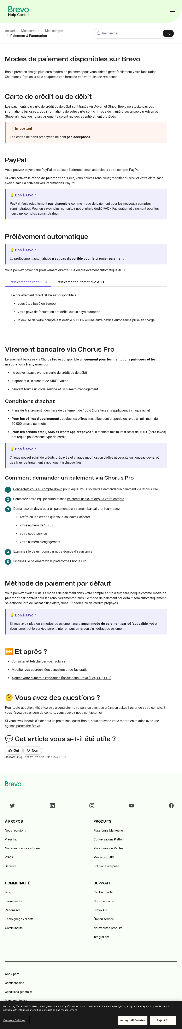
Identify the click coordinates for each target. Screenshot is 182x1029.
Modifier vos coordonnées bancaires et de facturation (50, 670)
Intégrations (102, 937)
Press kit (11, 839)
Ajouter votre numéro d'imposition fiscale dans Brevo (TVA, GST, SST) (61, 678)
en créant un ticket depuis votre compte (95, 499)
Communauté (14, 928)
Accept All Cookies (132, 1020)
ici (100, 713)
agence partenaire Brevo (22, 726)
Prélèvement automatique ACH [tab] (79, 282)
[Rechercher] (135, 33)
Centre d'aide (103, 892)
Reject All (163, 1020)
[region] (91, 1015)
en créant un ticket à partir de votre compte (131, 708)
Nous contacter (104, 901)
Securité (10, 866)
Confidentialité (14, 983)
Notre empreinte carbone (22, 848)
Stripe (112, 106)
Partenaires (12, 910)
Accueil (10, 31)
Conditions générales (19, 992)
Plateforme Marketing (108, 830)
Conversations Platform (109, 839)
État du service (104, 919)
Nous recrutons (15, 830)
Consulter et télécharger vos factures (38, 661)
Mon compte (30, 31)
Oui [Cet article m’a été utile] (16, 750)
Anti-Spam (12, 974)
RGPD (9, 857)
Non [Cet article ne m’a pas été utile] (35, 750)
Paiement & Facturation (28, 36)
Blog (8, 892)
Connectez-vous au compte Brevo (37, 489)
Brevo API (100, 910)
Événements (13, 901)
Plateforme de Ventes (108, 848)
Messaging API (104, 857)
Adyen (98, 106)
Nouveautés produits (108, 928)
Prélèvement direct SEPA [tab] (28, 282)
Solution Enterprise (106, 866)
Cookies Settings (14, 1020)
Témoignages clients (19, 919)
